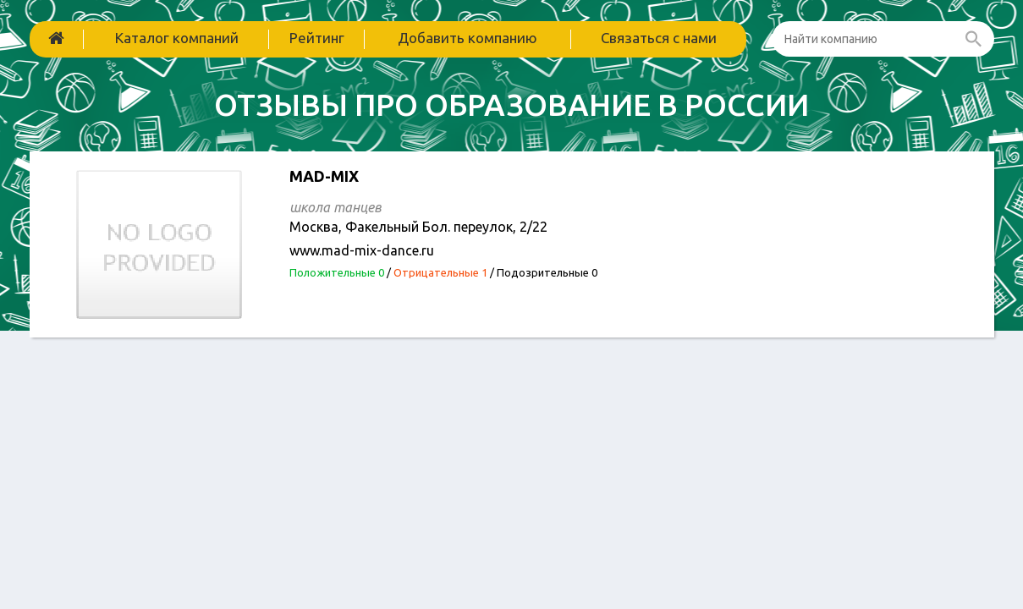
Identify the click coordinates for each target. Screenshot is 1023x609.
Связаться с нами (659, 38)
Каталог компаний (177, 38)
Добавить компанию (467, 38)
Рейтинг (316, 38)
